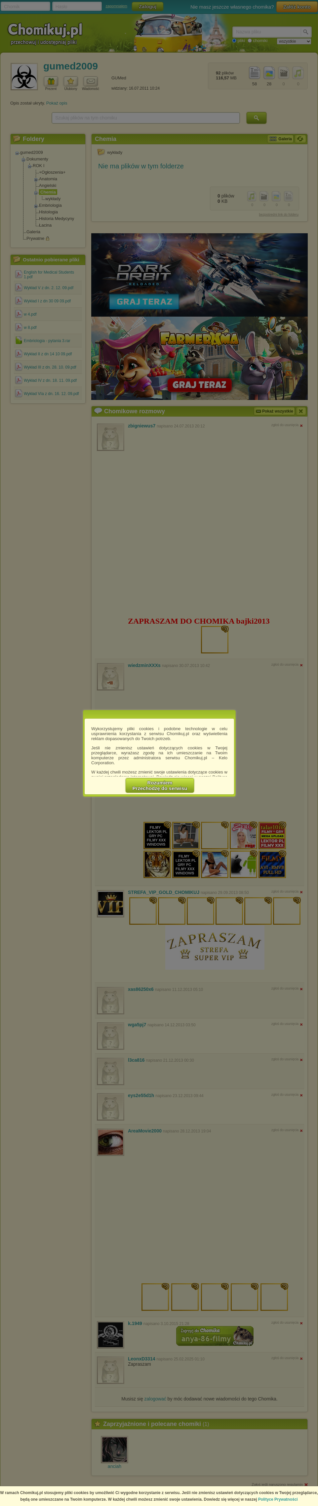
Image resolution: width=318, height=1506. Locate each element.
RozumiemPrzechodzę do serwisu (160, 785)
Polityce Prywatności (278, 1499)
